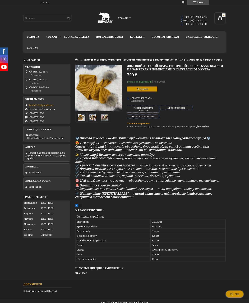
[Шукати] (69, 18)
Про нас (32, 47)
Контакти (137, 36)
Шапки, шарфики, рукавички (102, 60)
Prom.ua (143, 296)
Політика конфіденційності (147, 299)
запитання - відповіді (202, 36)
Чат (234, 294)
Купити (144, 88)
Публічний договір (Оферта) (40, 285)
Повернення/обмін (109, 36)
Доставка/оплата (76, 36)
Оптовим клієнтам (165, 36)
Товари (51, 36)
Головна (33, 36)
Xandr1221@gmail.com (41, 105)
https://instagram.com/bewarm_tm (45, 138)
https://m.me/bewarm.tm (42, 109)
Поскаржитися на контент (114, 299)
